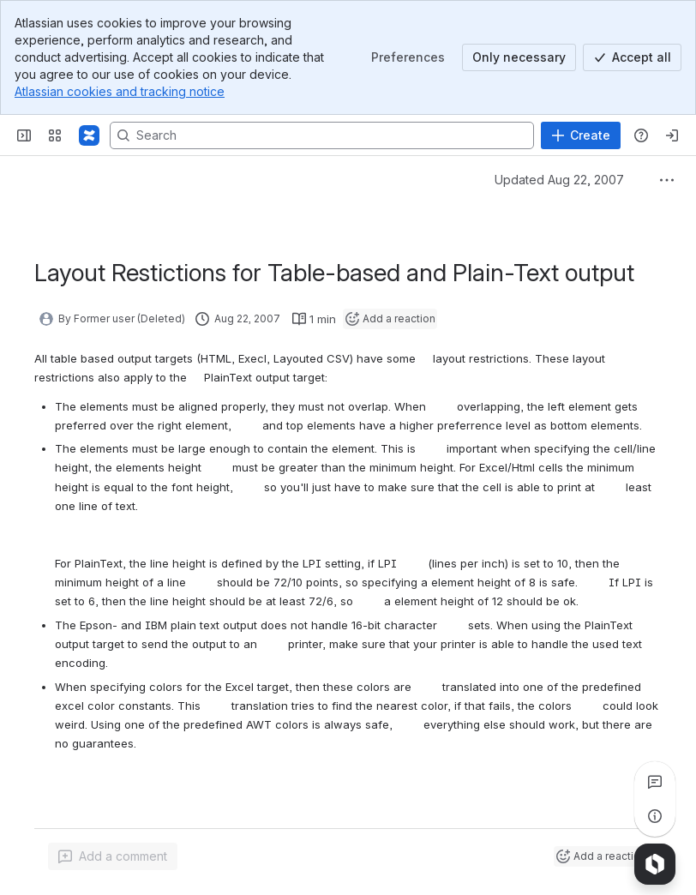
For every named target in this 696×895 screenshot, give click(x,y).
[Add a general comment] (112, 856)
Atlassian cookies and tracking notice (120, 91)
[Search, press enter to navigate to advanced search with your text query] (322, 135)
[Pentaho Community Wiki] (89, 135)
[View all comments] (655, 782)
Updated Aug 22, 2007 (559, 179)
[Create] (581, 135)
